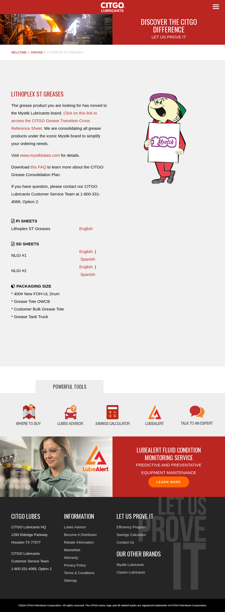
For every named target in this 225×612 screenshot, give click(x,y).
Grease (36, 52)
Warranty (71, 558)
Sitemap (70, 580)
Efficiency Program (131, 527)
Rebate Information (79, 542)
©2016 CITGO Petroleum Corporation (39, 605)
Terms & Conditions (79, 573)
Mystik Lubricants (130, 565)
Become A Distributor (80, 535)
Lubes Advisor (75, 527)
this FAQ (38, 167)
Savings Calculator (131, 535)
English (86, 228)
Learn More (169, 482)
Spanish (87, 259)
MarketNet (72, 550)
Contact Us (125, 542)
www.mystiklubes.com (40, 155)
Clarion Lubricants (131, 572)
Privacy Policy (75, 565)
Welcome (19, 52)
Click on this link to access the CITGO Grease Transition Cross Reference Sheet (54, 121)
